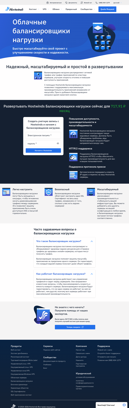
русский (118, 2)
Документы (71, 3)
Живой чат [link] (86, 3)
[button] (111, 404)
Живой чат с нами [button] (104, 350)
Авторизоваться (54, 3)
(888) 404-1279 (103, 3)
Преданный (71, 9)
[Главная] (14, 9)
